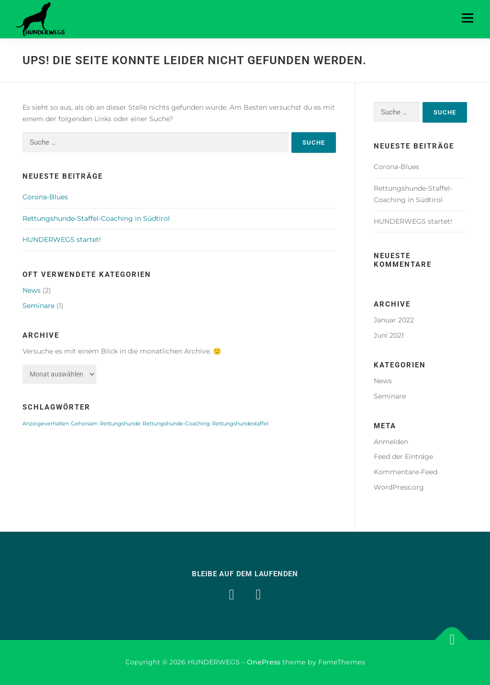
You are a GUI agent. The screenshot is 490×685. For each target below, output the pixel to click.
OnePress (263, 662)
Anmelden (391, 441)
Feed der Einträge (403, 456)
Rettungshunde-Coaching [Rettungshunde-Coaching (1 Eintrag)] (176, 424)
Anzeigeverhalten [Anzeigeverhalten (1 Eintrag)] (45, 424)
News (31, 290)
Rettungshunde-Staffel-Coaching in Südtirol (96, 218)
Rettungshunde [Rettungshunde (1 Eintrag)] (120, 424)
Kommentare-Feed (405, 472)
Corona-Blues (45, 197)
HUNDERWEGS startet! (61, 239)
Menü (467, 17)
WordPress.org (399, 487)
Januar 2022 (394, 320)
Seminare (38, 305)
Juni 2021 (389, 335)
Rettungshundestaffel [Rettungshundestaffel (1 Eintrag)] (240, 424)
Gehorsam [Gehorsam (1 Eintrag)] (84, 424)
